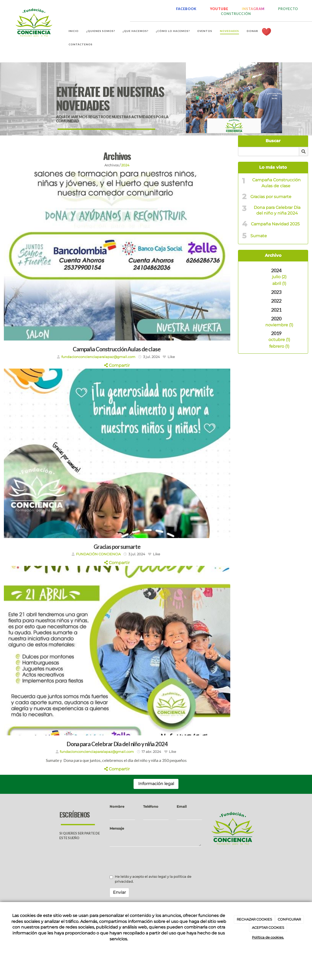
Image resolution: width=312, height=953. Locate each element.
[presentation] (149, 860)
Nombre (117, 807)
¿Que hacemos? (135, 30)
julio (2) (279, 276)
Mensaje (117, 828)
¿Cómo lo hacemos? (173, 30)
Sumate (258, 235)
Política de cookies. (268, 937)
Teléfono (150, 807)
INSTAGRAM (253, 9)
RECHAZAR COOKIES (254, 919)
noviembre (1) (279, 324)
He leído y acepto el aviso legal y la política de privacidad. (150, 879)
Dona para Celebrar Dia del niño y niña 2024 (277, 210)
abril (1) (279, 283)
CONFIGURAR (289, 919)
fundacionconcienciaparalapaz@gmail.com (98, 357)
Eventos (205, 30)
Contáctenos (81, 44)
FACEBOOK (186, 9)
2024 (125, 165)
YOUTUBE (219, 9)
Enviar (119, 892)
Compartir (117, 365)
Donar (252, 30)
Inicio (74, 30)
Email (182, 807)
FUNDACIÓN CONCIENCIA (98, 554)
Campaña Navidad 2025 (275, 224)
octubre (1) (279, 339)
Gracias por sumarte (270, 196)
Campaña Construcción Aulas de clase (276, 182)
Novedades (229, 30)
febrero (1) (279, 346)
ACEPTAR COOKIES (268, 927)
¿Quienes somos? (100, 30)
